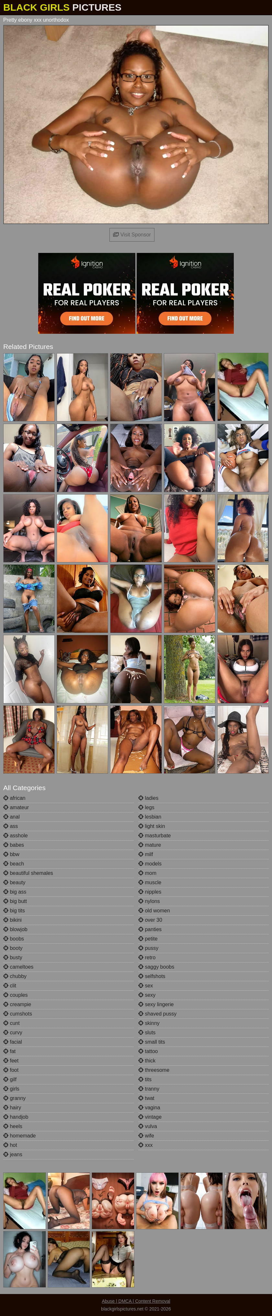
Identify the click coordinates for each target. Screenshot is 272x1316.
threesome (153, 1070)
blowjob (15, 929)
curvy (12, 1032)
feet (10, 1060)
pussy (148, 948)
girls (11, 1089)
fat (9, 1051)
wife (146, 1135)
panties (150, 929)
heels (12, 1126)
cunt (11, 1023)
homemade (19, 1135)
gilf (10, 1079)
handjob (15, 1117)
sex (145, 985)
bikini (12, 920)
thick (146, 1060)
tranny (148, 1089)
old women (154, 910)
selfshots (151, 976)
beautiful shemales (28, 873)
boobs (13, 938)
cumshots (17, 1014)
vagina (149, 1107)
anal (11, 817)
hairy (12, 1107)
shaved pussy (157, 1014)
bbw (11, 854)
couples (15, 995)
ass (10, 826)
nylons (149, 901)
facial (12, 1042)
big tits (14, 910)
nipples (149, 892)
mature (149, 845)
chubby (15, 976)
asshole (15, 835)
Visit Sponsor (132, 234)
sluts (146, 1032)
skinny (149, 1023)
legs (146, 807)
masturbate (154, 835)
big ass (14, 892)
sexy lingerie (156, 1004)
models (150, 863)
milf (145, 854)
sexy (146, 995)
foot (10, 1070)
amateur (16, 807)
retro (146, 957)
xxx (145, 1145)
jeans (12, 1154)
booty (13, 948)
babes (13, 845)
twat (146, 1098)
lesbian (149, 817)
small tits (151, 1042)
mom (147, 873)
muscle (149, 882)
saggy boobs (156, 967)
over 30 (150, 920)
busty (12, 957)
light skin (151, 826)
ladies (148, 798)
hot (10, 1145)
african (14, 798)
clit (9, 985)
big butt (15, 901)
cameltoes (18, 967)
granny (14, 1098)
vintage (150, 1117)
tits (145, 1079)
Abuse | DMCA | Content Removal (136, 1301)
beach (13, 863)
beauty (14, 882)
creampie (17, 1004)
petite (148, 938)
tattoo (148, 1051)
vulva (147, 1126)
